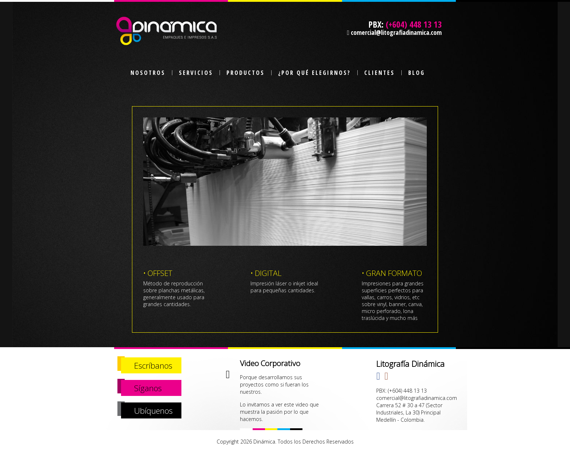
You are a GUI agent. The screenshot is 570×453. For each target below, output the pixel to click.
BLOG (416, 73)
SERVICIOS (196, 73)
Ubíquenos (153, 410)
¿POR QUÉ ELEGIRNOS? (314, 73)
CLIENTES (379, 73)
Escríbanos (153, 365)
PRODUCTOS (245, 73)
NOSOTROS (148, 73)
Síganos (148, 387)
